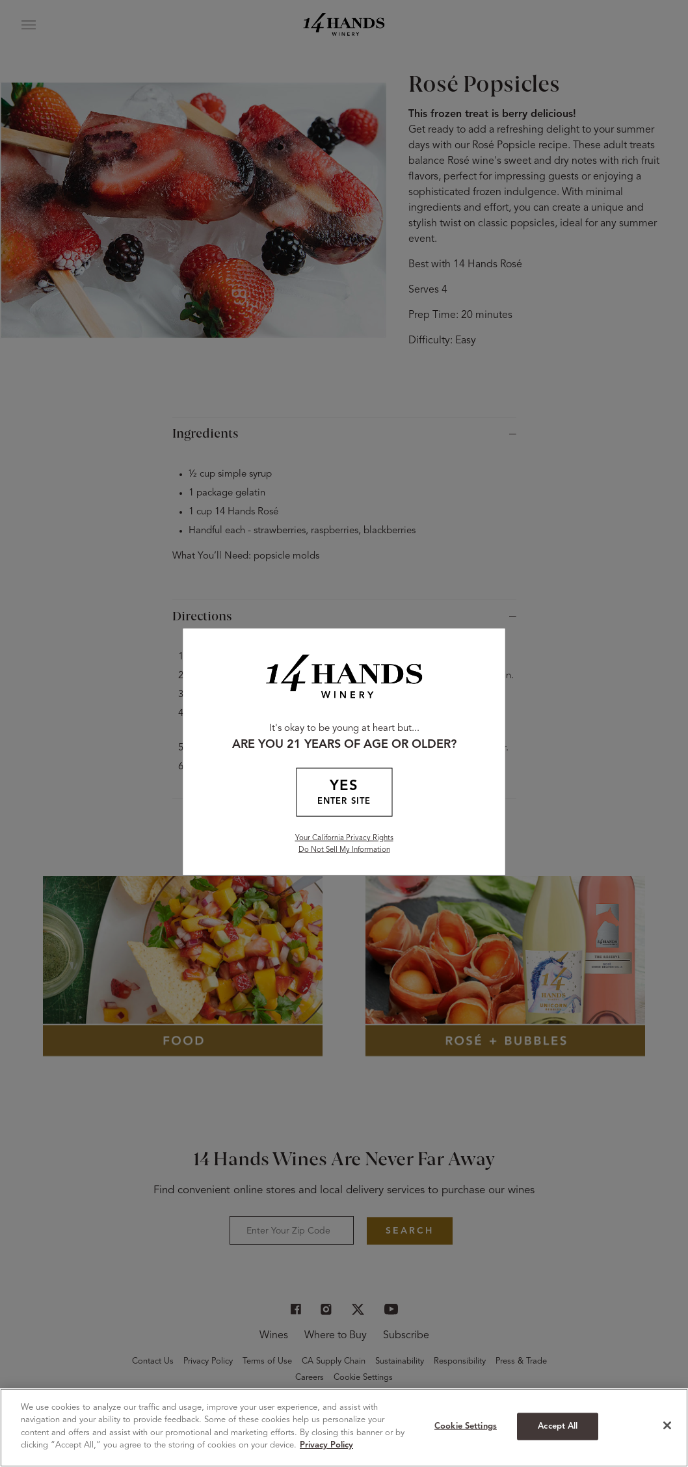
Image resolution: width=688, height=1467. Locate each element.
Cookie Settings (465, 1426)
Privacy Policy (326, 1445)
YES (344, 793)
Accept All (557, 1426)
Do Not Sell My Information (344, 849)
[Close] (667, 1425)
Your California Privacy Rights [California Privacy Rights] (344, 837)
